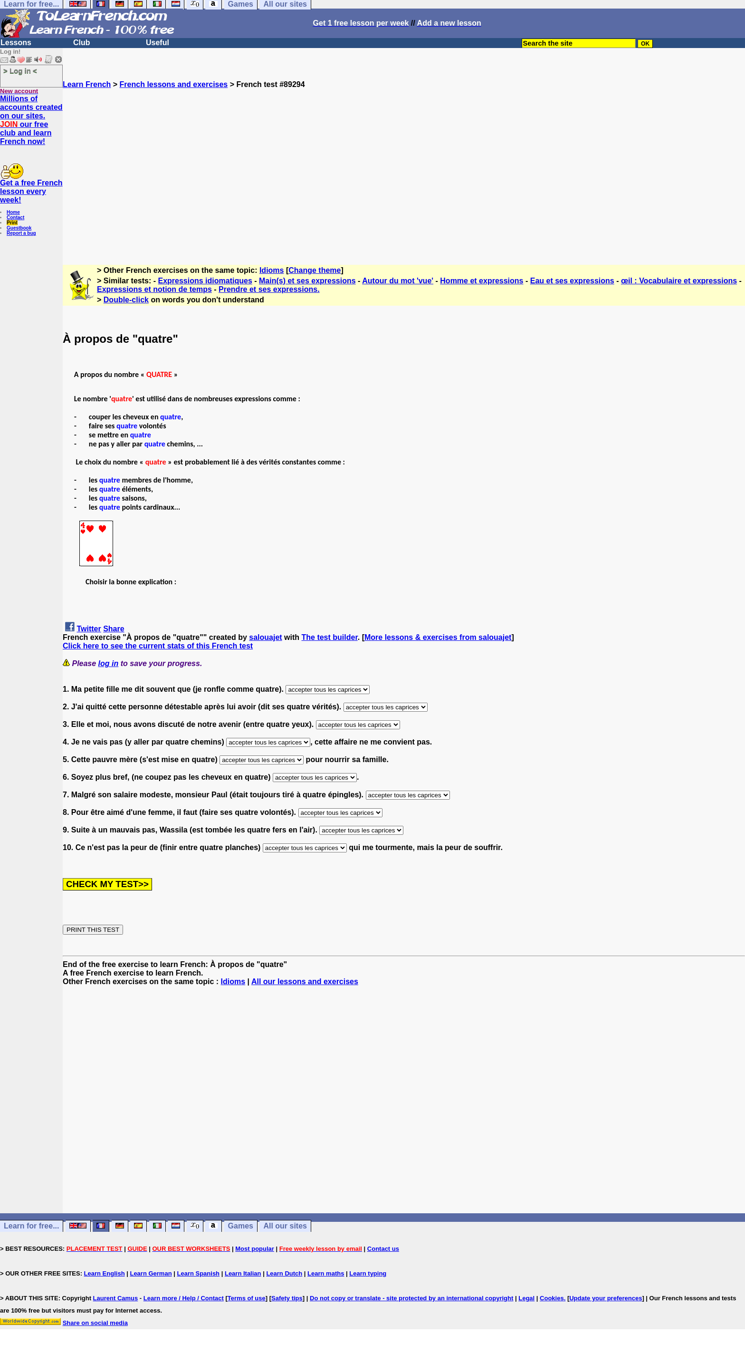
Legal (526, 1298)
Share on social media (95, 1322)
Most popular (254, 1248)
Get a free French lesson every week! (31, 191)
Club (81, 43)
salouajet (265, 637)
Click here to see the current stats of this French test (158, 646)
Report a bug (21, 233)
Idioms (271, 270)
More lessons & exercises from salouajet (437, 637)
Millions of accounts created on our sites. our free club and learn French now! (31, 120)
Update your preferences (605, 1298)
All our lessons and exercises (304, 981)
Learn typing (367, 1273)
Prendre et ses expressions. (269, 289)
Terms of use (247, 1298)
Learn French (87, 84)
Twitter (88, 629)
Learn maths (325, 1273)
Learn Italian (243, 1273)
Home (13, 212)
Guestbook (19, 228)
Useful (157, 43)
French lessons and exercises (174, 84)
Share (113, 629)
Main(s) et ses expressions (307, 281)
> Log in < (20, 71)
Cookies (552, 1298)
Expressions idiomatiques (205, 281)
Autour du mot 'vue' (397, 281)
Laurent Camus (115, 1298)
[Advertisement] (404, 172)
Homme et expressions (481, 281)
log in (108, 663)
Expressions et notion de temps (154, 289)
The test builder (330, 637)
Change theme (314, 270)
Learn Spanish (198, 1273)
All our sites (285, 1226)
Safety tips (287, 1298)
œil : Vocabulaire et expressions (679, 281)
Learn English (104, 1273)
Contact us (383, 1248)
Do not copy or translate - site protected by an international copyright (411, 1298)
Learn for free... (31, 1226)
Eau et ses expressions (572, 281)
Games (240, 1226)
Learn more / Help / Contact (183, 1298)
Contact (15, 217)
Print (12, 222)
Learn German (151, 1273)
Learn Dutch (284, 1273)
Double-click (126, 300)
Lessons (15, 43)
